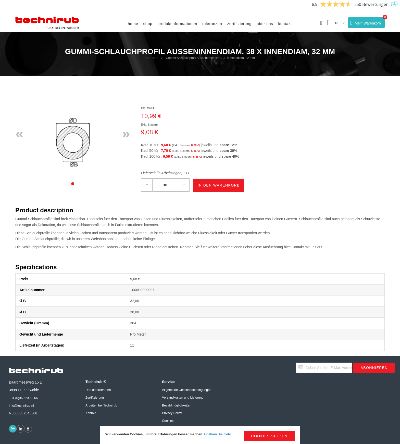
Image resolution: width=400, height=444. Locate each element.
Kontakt (285, 23)
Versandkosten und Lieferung (183, 397)
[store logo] (47, 23)
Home (133, 23)
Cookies (167, 421)
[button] (321, 23)
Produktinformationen (177, 23)
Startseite (151, 58)
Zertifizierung (239, 23)
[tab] (72, 183)
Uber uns (265, 23)
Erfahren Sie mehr (217, 434)
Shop (148, 23)
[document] (200, 434)
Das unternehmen (98, 390)
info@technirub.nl (21, 406)
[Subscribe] (374, 368)
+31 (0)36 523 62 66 (23, 398)
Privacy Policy (172, 413)
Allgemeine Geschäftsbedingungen (186, 390)
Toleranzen (212, 23)
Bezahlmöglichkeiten (176, 405)
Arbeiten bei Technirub (101, 405)
